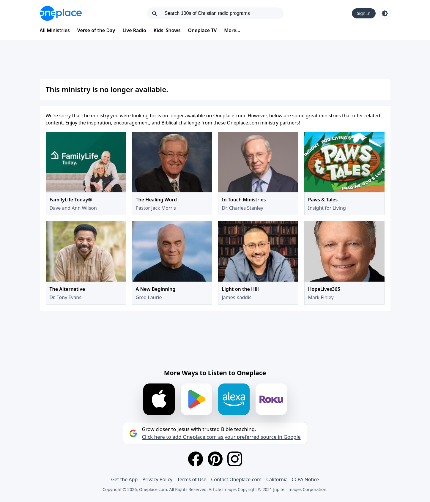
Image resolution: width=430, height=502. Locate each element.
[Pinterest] (215, 459)
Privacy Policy (157, 479)
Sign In (364, 13)
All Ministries (55, 30)
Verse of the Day (96, 30)
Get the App (124, 479)
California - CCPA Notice (292, 479)
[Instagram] (234, 459)
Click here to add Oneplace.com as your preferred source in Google (221, 437)
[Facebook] (195, 459)
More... (232, 30)
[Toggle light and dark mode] (384, 13)
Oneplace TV (202, 30)
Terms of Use (191, 479)
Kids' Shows (167, 30)
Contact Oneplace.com (236, 479)
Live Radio (134, 30)
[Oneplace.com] (61, 13)
